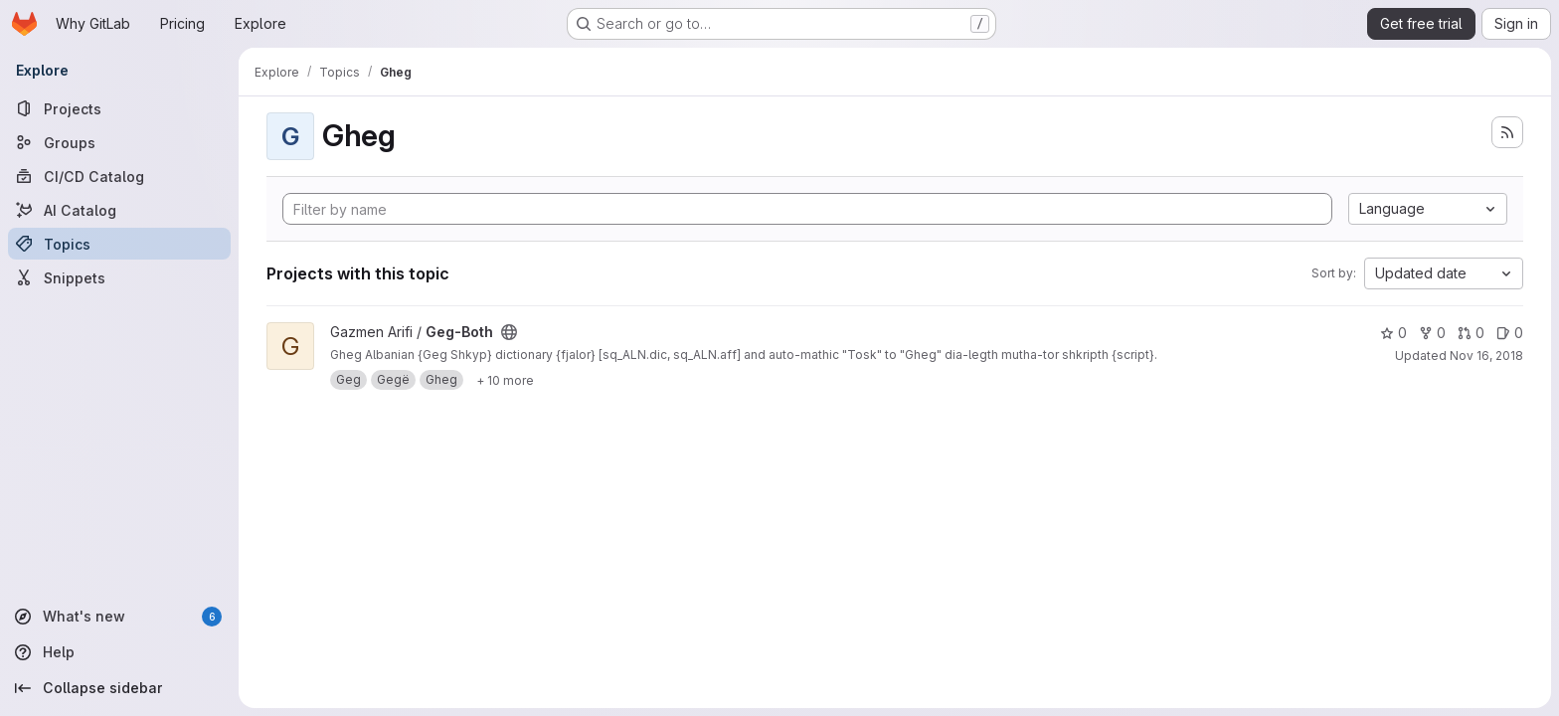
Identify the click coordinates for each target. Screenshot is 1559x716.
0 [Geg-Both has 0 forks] (1432, 332)
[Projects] (119, 108)
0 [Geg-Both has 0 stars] (1393, 332)
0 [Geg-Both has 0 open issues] (1509, 332)
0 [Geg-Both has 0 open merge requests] (1471, 332)
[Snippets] (119, 277)
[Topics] (119, 244)
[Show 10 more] (505, 380)
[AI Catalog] (119, 210)
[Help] (119, 652)
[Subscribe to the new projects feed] (1507, 132)
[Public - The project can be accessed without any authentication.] (509, 332)
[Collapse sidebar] (119, 688)
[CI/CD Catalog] (119, 176)
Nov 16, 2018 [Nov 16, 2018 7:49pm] (1486, 355)
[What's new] (119, 616)
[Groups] (119, 142)
